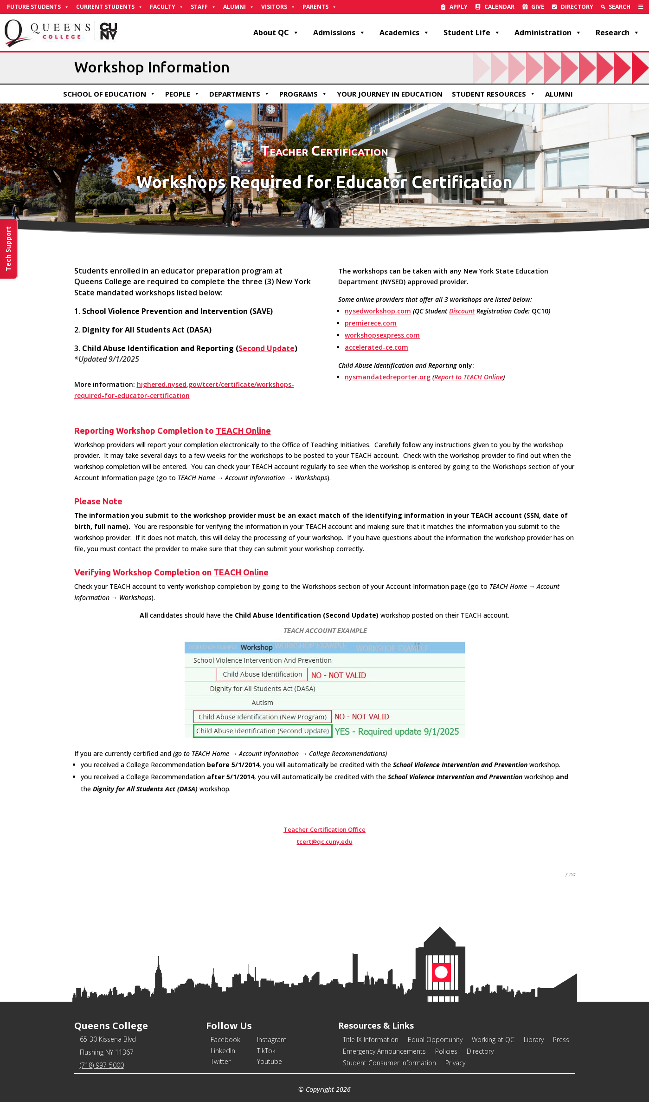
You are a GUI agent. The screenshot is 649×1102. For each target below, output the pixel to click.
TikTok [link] (266, 1050)
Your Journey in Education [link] (390, 93)
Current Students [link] (109, 7)
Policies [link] (446, 1051)
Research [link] (618, 32)
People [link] (182, 94)
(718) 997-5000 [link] (102, 1065)
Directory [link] (577, 7)
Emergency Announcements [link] (384, 1051)
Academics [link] (404, 32)
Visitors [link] (278, 7)
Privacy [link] (455, 1062)
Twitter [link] (221, 1061)
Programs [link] (303, 94)
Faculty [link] (167, 7)
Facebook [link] (225, 1039)
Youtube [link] (269, 1061)
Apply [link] (459, 7)
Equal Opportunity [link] (435, 1039)
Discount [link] (462, 310)
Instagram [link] (272, 1039)
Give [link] (537, 7)
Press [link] (561, 1039)
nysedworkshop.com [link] (378, 310)
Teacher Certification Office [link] (324, 829)
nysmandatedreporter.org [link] (388, 376)
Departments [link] (239, 94)
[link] (641, 7)
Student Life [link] (472, 32)
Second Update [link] (266, 348)
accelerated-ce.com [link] (376, 347)
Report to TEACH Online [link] (468, 376)
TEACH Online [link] (243, 430)
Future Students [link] (38, 7)
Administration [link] (548, 32)
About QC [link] (276, 32)
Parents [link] (319, 7)
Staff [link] (203, 7)
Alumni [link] (238, 7)
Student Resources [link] (494, 94)
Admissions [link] (339, 32)
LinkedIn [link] (223, 1050)
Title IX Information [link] (370, 1039)
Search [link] (619, 7)
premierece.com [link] (371, 323)
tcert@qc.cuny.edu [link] (325, 841)
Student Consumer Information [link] (389, 1062)
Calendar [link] (499, 7)
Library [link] (534, 1039)
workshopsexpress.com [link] (382, 335)
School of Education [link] (109, 94)
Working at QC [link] (493, 1039)
